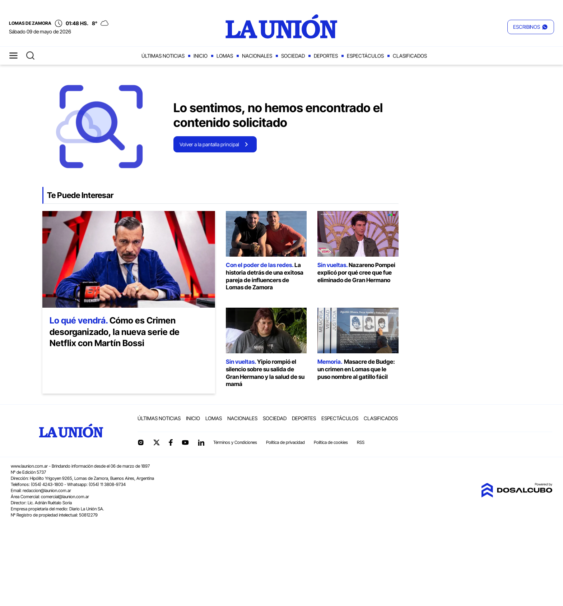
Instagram (141, 442)
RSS (360, 442)
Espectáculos (365, 56)
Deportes (326, 56)
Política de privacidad (285, 442)
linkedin (201, 442)
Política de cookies (331, 442)
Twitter (156, 442)
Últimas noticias (163, 56)
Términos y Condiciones (235, 442)
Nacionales (257, 56)
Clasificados (410, 56)
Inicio (201, 56)
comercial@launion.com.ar (65, 496)
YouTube (185, 442)
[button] (530, 27)
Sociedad (293, 56)
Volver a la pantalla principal (209, 144)
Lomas (225, 56)
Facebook (170, 442)
